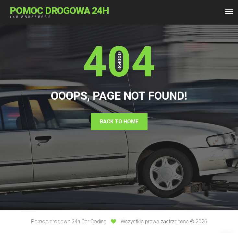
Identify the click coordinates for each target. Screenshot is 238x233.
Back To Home (119, 121)
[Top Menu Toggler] (229, 12)
